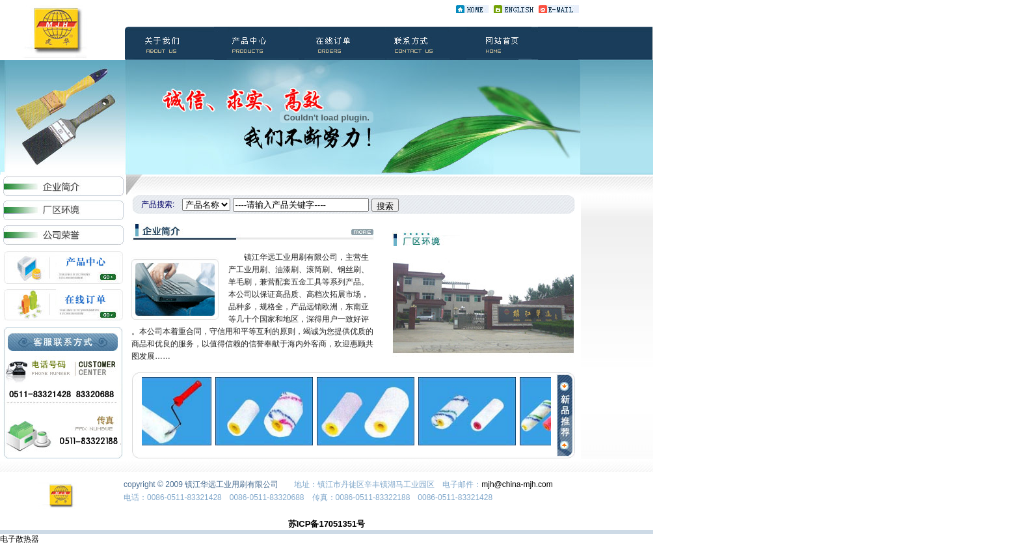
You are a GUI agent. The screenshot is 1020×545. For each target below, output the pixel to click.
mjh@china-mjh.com (517, 484)
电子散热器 (19, 539)
